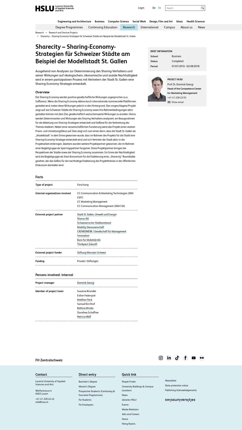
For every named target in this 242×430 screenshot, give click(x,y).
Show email (178, 102)
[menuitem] (69, 27)
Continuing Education (102, 27)
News (201, 27)
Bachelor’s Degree (88, 381)
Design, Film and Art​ (161, 21)
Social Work (139, 21)
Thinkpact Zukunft (87, 244)
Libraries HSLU (129, 399)
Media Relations (130, 409)
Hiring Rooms (128, 423)
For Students (85, 399)
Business (99, 21)
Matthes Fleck (84, 299)
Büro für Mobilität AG (89, 240)
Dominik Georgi (85, 282)
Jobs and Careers (130, 414)
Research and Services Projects (63, 32)
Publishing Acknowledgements (181, 390)
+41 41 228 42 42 (44, 398)
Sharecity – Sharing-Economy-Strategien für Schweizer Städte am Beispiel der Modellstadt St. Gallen (88, 36)
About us (186, 27)
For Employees (86, 404)
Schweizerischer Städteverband (94, 222)
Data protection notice (176, 385)
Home (125, 419)
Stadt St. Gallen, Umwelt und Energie (96, 214)
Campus (169, 27)
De (153, 7)
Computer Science (118, 21)
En (159, 7)
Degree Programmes (69, 27)
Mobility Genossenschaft (90, 227)
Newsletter (170, 380)
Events (125, 404)
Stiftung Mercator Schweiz (91, 252)
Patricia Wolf (84, 316)
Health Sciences (196, 21)
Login (141, 7)
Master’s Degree (87, 386)
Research (129, 27)
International (149, 27)
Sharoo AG (83, 218)
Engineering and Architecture (74, 21)
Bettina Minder (85, 308)
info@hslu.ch (41, 402)
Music (179, 21)
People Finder (129, 381)
